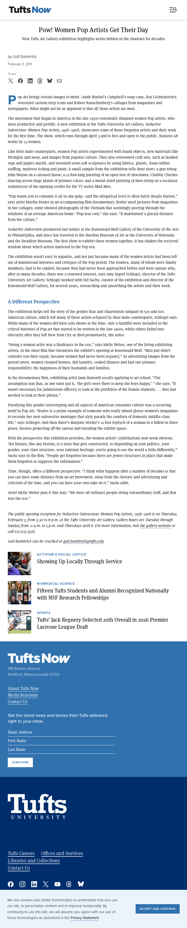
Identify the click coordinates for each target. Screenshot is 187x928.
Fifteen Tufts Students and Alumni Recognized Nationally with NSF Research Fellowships (103, 594)
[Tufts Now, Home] (30, 10)
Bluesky (81, 884)
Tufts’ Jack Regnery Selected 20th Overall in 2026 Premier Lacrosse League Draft (102, 623)
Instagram (22, 884)
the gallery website (155, 525)
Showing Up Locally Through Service (79, 561)
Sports (44, 613)
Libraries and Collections (34, 860)
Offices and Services (62, 853)
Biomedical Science (56, 584)
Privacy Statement (85, 917)
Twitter (46, 884)
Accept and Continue (158, 909)
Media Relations (23, 695)
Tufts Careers (21, 853)
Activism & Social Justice (61, 555)
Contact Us (18, 701)
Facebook (11, 884)
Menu (173, 10)
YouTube (57, 884)
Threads (69, 884)
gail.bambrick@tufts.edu (83, 541)
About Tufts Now (23, 688)
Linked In (34, 884)
